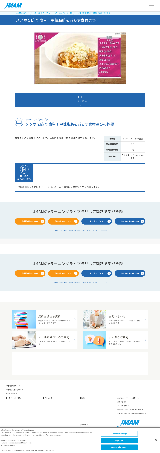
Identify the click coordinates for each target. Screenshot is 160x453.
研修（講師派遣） (49, 393)
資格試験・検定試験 (50, 428)
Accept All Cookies (119, 450)
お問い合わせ (122, 393)
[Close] (156, 443)
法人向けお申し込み (130, 212)
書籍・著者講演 (48, 408)
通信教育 (46, 405)
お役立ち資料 (84, 427)
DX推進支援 (84, 393)
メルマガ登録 (122, 396)
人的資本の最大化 (12, 412)
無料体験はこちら (30, 212)
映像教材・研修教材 (50, 420)
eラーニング (47, 401)
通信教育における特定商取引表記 (129, 400)
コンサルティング (49, 424)
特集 (83, 389)
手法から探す (49, 389)
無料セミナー (84, 423)
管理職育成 (10, 393)
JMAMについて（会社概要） (127, 389)
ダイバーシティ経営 (87, 405)
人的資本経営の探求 (87, 408)
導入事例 (83, 415)
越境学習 (46, 416)
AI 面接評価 (84, 401)
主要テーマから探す (14, 389)
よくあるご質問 (97, 212)
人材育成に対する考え (13, 380)
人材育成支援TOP (22, 13)
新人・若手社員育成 (13, 401)
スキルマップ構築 (86, 397)
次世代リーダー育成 (13, 405)
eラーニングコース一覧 (63, 13)
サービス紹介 (10, 384)
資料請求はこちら (63, 212)
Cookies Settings (119, 436)
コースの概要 (80, 99)
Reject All (119, 443)
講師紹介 (83, 419)
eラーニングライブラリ (42, 13)
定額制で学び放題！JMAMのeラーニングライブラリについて (77, 220)
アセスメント (48, 397)
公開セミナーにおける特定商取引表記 (130, 404)
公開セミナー (48, 412)
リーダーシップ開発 (13, 397)
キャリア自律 (10, 408)
